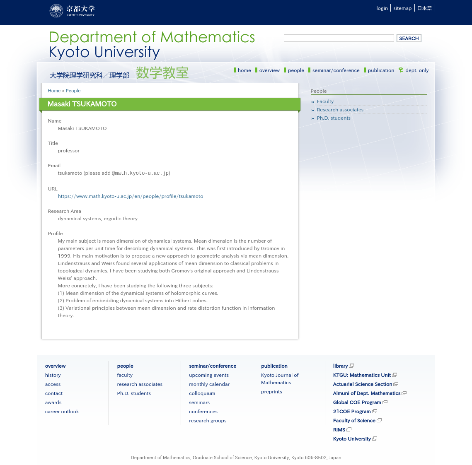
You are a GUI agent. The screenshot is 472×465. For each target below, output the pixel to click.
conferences (203, 410)
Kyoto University (352, 438)
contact (54, 392)
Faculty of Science (354, 419)
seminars (199, 401)
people (296, 69)
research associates (139, 383)
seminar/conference (336, 69)
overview (269, 69)
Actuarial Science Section (362, 383)
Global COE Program (357, 401)
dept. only (417, 69)
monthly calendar (209, 383)
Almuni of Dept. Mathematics (367, 392)
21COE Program (352, 410)
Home (54, 90)
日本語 (424, 7)
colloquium (202, 392)
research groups (207, 419)
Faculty (325, 101)
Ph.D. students (334, 117)
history (53, 374)
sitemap (402, 7)
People (73, 90)
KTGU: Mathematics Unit (362, 374)
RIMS (339, 428)
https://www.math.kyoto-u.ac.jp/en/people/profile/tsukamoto (130, 195)
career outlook (62, 410)
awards (53, 401)
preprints (271, 390)
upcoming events (209, 374)
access (53, 383)
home (244, 69)
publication (381, 69)
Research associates (340, 109)
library (340, 365)
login (382, 7)
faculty (124, 374)
